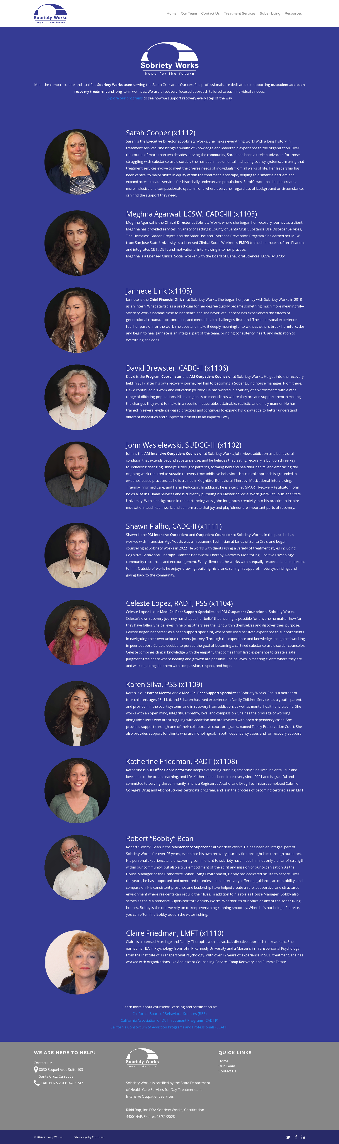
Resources (293, 13)
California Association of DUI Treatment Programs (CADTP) (169, 1020)
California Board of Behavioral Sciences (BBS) (170, 1013)
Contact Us (210, 13)
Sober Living (270, 13)
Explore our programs (124, 98)
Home (172, 13)
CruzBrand (98, 1137)
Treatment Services (240, 13)
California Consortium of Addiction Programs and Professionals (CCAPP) (169, 1027)
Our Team (189, 13)
